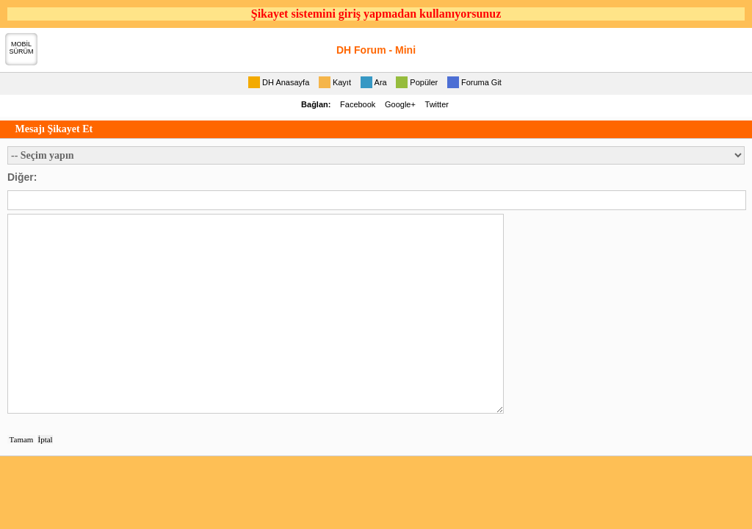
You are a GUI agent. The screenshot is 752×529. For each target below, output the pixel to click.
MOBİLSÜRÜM (22, 47)
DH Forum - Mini (376, 50)
